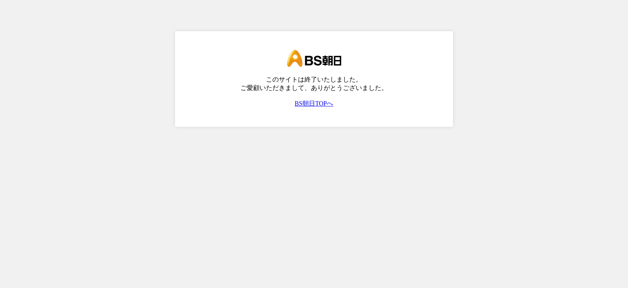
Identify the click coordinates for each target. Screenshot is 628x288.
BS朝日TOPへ (314, 103)
